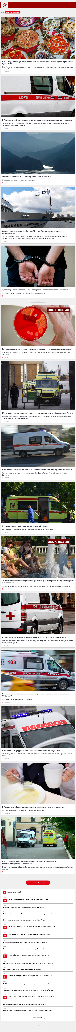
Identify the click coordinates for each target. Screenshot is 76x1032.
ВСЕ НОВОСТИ (39, 1018)
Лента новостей (12, 892)
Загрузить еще (38, 883)
